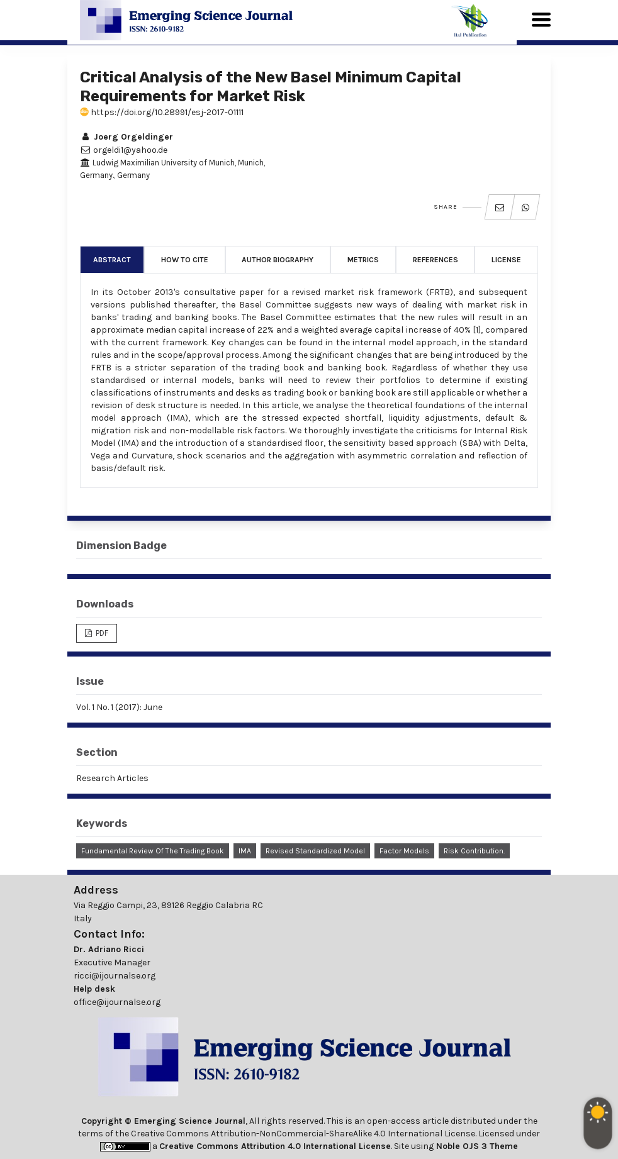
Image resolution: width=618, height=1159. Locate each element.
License (506, 259)
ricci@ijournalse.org (114, 975)
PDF (101, 633)
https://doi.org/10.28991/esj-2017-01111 (162, 112)
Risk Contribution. (474, 850)
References (435, 259)
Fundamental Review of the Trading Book (152, 850)
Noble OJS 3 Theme (476, 1146)
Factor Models (404, 850)
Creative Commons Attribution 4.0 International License (275, 1146)
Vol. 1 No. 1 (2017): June (119, 707)
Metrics (363, 259)
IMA (245, 850)
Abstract (112, 259)
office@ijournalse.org (117, 1002)
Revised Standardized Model (315, 850)
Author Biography (277, 259)
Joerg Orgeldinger (126, 136)
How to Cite (184, 259)
